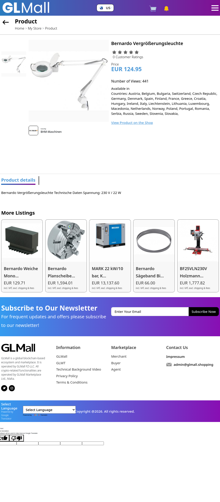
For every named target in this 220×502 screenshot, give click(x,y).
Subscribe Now (204, 311)
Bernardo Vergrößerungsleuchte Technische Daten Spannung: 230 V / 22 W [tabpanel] (61, 192)
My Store (35, 28)
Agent (116, 369)
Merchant (119, 356)
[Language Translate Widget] (49, 410)
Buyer (115, 363)
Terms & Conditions (72, 382)
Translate (39, 415)
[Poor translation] (16, 438)
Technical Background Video (78, 369)
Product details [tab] (18, 180)
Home (19, 28)
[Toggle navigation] (215, 8)
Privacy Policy (67, 376)
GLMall (61, 356)
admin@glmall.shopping (193, 364)
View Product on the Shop (132, 122)
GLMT (60, 363)
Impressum (175, 356)
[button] (105, 7)
